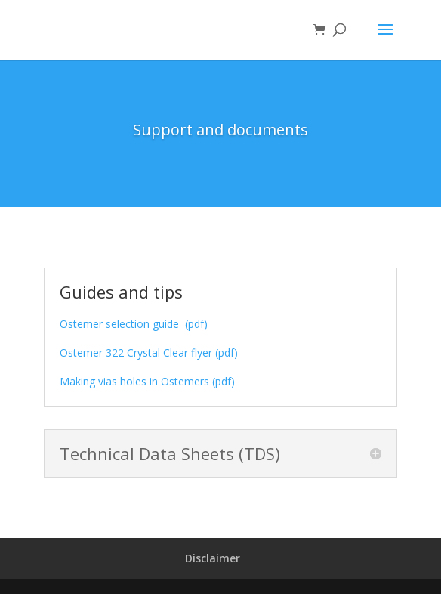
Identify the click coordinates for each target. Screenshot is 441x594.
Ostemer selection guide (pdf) (134, 324)
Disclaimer (212, 558)
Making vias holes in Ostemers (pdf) (147, 381)
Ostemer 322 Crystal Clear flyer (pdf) (149, 352)
